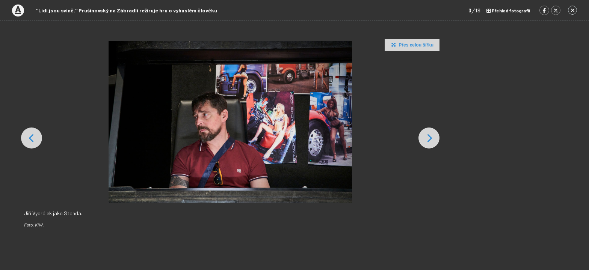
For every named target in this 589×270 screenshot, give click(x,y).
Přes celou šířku (411, 44)
